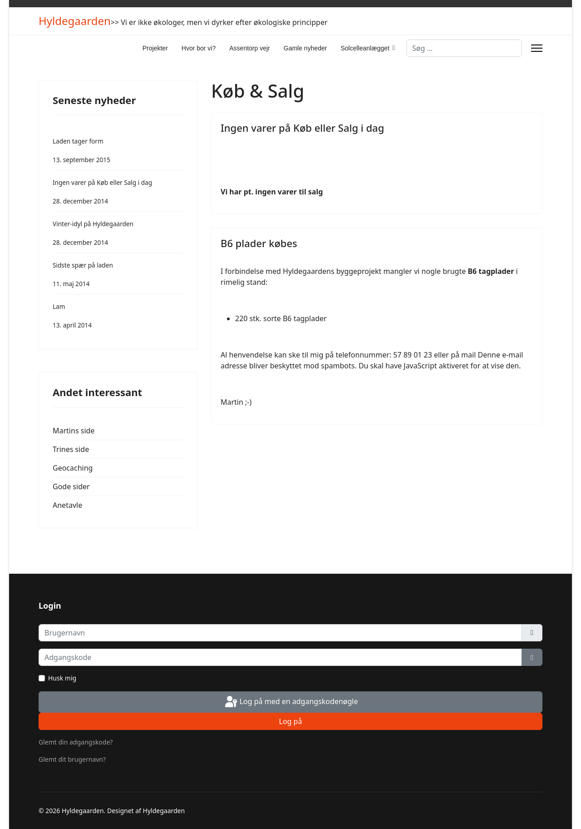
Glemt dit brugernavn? (72, 759)
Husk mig (62, 678)
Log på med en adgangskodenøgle (290, 702)
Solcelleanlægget (364, 48)
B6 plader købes (259, 243)
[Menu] (536, 48)
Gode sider (71, 486)
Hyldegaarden (75, 20)
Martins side (73, 431)
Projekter (155, 48)
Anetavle (67, 505)
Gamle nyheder (305, 48)
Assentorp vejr (249, 48)
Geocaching (73, 468)
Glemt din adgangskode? (76, 742)
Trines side (71, 449)
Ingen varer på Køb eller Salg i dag (302, 127)
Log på (290, 721)
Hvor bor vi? (199, 48)
